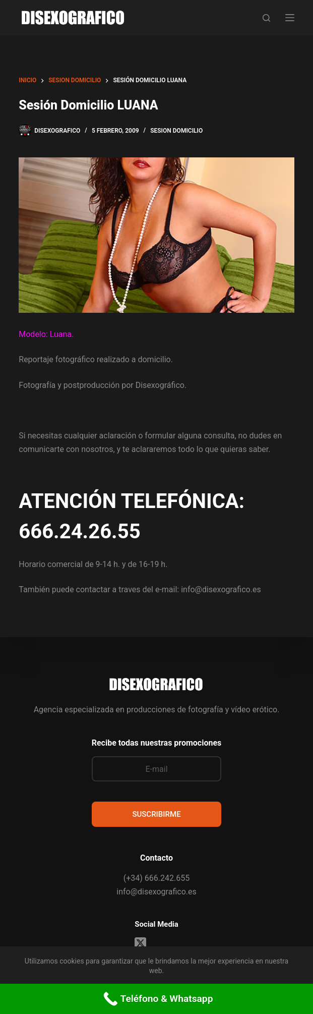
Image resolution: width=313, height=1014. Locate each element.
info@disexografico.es (156, 891)
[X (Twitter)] (140, 943)
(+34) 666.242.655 (156, 878)
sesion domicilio (176, 130)
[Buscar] (266, 18)
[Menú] (289, 17)
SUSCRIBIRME (156, 814)
